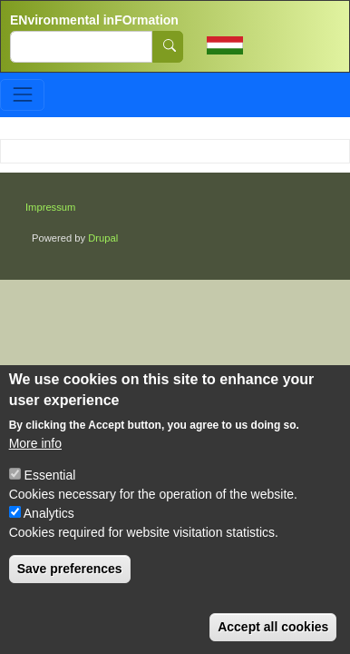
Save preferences (69, 568)
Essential (50, 475)
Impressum (50, 207)
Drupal (103, 238)
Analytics (49, 513)
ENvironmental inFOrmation (94, 20)
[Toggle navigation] (22, 95)
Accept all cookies (273, 626)
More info (35, 443)
